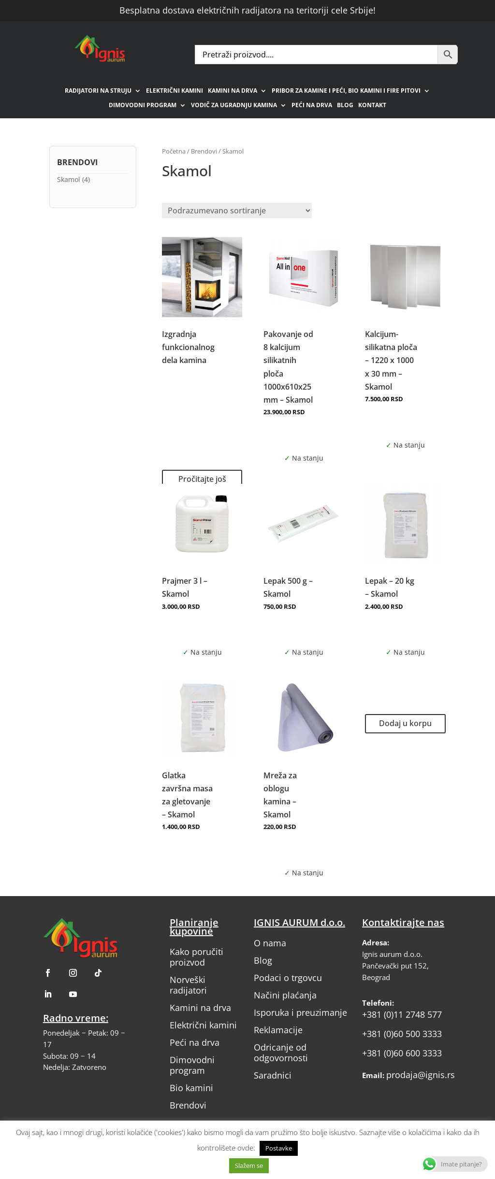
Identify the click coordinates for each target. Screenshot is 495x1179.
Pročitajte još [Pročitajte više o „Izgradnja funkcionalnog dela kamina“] (202, 479)
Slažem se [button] (249, 1165)
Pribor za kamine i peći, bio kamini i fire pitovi (346, 91)
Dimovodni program (142, 105)
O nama (270, 943)
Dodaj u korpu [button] (405, 723)
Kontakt (372, 105)
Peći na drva (311, 105)
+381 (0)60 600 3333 (402, 1053)
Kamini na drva (232, 91)
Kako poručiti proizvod (196, 957)
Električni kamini (174, 91)
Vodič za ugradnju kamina (234, 105)
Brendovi (204, 151)
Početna (174, 151)
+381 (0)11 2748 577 (402, 1014)
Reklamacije (278, 1030)
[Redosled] (237, 210)
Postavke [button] (278, 1148)
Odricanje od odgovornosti (281, 1052)
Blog (345, 105)
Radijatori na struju (98, 91)
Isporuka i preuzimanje (300, 1012)
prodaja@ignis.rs (420, 1075)
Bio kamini (191, 1088)
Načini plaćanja (285, 995)
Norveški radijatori (188, 985)
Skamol (68, 179)
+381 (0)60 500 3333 (402, 1033)
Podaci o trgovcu (288, 977)
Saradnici (272, 1075)
